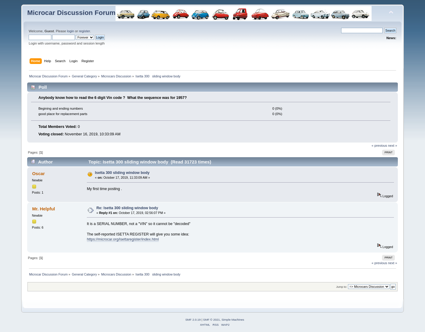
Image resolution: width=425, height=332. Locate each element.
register (84, 31)
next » (392, 145)
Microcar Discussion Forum (71, 12)
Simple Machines (232, 319)
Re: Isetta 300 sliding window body (127, 208)
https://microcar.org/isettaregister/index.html (123, 239)
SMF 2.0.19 (193, 319)
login (70, 31)
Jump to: (341, 286)
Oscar (38, 173)
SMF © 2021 (211, 319)
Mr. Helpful (43, 208)
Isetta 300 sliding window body (122, 173)
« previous (379, 145)
